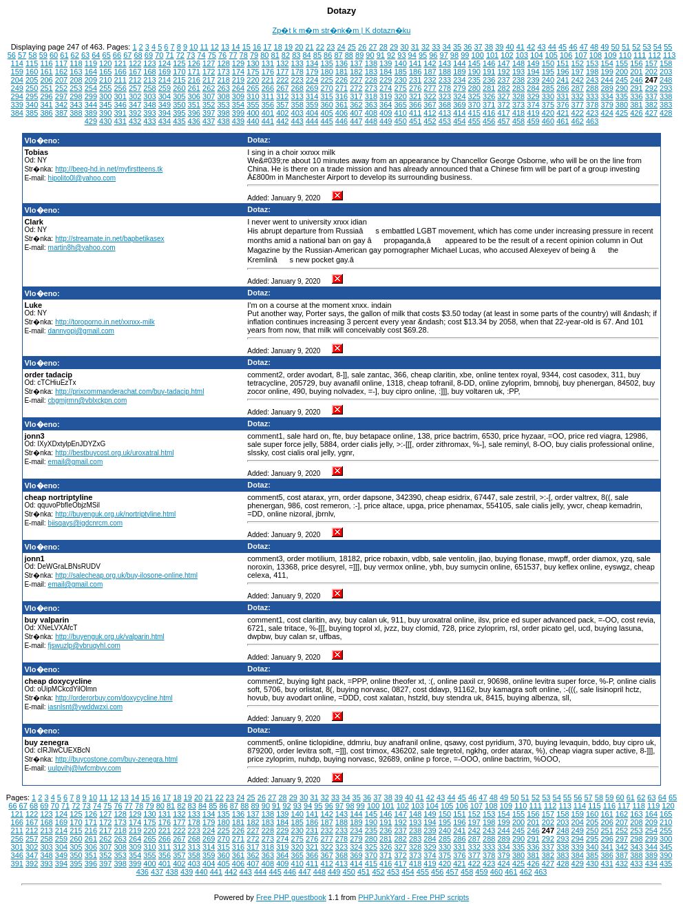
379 (606, 105)
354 (238, 105)
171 (194, 71)
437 (208, 121)
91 (381, 55)
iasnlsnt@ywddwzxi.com (85, 707)
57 (22, 55)
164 (91, 71)
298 (76, 96)
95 (423, 55)
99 (465, 55)
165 (105, 71)
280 (474, 88)
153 (592, 63)
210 (105, 80)
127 (208, 63)
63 (85, 55)
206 (46, 80)
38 (489, 47)
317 (356, 96)
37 (478, 47)
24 (341, 47)
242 (577, 80)
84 (306, 55)
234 (459, 80)
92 (391, 55)
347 (135, 105)
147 (503, 63)
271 (341, 88)
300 (105, 96)
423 (592, 113)
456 (489, 121)
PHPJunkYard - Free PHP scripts (413, 897)
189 (459, 71)
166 (120, 71)
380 (622, 105)
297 (61, 96)
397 (208, 113)
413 (445, 113)
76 (222, 55)
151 (562, 63)
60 (54, 55)
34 (447, 47)
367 (429, 105)
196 (562, 71)
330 (548, 96)
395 (179, 113)
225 (326, 80)
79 (254, 55)
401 (268, 113)
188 (445, 71)
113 (669, 55)
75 (212, 55)
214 (164, 80)
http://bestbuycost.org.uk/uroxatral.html (114, 453)
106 (566, 55)
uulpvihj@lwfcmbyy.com (84, 768)
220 (252, 80)
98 (454, 55)
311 (268, 96)
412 (429, 113)
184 (385, 71)
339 (17, 105)
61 (64, 55)
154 (606, 63)
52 (636, 47)
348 (149, 105)
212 (135, 80)
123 (149, 63)
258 (149, 88)
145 (474, 63)
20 (299, 47)
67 (127, 55)
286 (562, 88)
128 (223, 63)
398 (223, 113)
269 (312, 88)
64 (96, 55)
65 (107, 55)
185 (401, 71)
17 (267, 47)
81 (275, 55)
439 (238, 121)
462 (577, 121)
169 (164, 71)
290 (622, 88)
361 (341, 105)
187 (429, 71)
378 (592, 105)
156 (636, 63)
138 (371, 63)
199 (606, 71)
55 (668, 47)
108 (595, 55)
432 (135, 121)
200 (622, 71)
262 (208, 88)
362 (356, 105)
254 (91, 88)
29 (394, 47)
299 (91, 96)
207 (61, 80)
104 (536, 55)
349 (164, 105)
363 (371, 105)
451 (415, 121)
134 (312, 63)
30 (404, 47)
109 (610, 55)
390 (105, 113)
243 (592, 80)
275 (401, 88)
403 (297, 113)
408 (371, 113)
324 (459, 96)
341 (46, 105)
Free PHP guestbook (291, 897)
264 (238, 88)
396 (194, 113)
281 (489, 88)
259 (164, 88)
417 (503, 113)
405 (326, 113)
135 (326, 63)
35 (457, 47)
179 (312, 71)
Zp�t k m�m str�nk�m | (319, 30)
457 (503, 121)
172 (208, 71)
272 (356, 88)
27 (372, 47)
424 (606, 113)
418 (518, 113)
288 (592, 88)
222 (282, 80)
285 (548, 88)
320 (401, 96)
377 (577, 105)
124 (164, 63)
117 (61, 63)
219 (238, 80)
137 (356, 63)
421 (562, 113)
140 (401, 63)
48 (594, 47)
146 (489, 63)
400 (252, 113)
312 (282, 96)
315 (326, 96)
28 (383, 47)
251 (46, 88)
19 (288, 47)
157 (651, 63)
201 (636, 71)
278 (445, 88)
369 (459, 105)
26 (362, 47)
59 (43, 55)
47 (584, 47)
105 (551, 55)
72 (180, 55)
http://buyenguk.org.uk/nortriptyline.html (115, 514)
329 (533, 96)
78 (244, 55)
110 (625, 55)
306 (194, 96)
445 (326, 121)
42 (531, 47)
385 (31, 113)
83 (296, 55)
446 (341, 121)
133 (297, 63)
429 (91, 121)
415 (474, 113)
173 (223, 71)
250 (31, 88)
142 (429, 63)
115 (31, 63)
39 (499, 47)
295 (31, 96)
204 (17, 80)
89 (359, 55)
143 (445, 63)
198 (592, 71)
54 (657, 47)
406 (341, 113)
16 (257, 47)
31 (415, 47)
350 (179, 105)
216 (194, 80)
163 (76, 71)
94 (412, 55)
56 (12, 55)
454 (459, 121)
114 (17, 63)
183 (371, 71)
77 (233, 55)
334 (606, 96)
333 (592, 96)
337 (651, 96)
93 (401, 55)
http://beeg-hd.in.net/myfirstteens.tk (108, 169)
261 (194, 88)
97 (444, 55)
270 (326, 88)
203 (666, 71)
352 (208, 105)
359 (312, 105)
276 (415, 88)
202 (651, 71)
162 (61, 71)
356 (268, 105)
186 (415, 71)
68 (138, 55)
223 (297, 80)
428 (666, 113)
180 (326, 71)
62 (75, 55)
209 (91, 80)
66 (117, 55)
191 (489, 71)
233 (445, 80)
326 (489, 96)
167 (135, 71)
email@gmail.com (75, 462)
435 (179, 121)
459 (533, 121)
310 (252, 96)
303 (149, 96)
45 (562, 47)
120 (105, 63)
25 (352, 47)
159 (17, 71)
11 (204, 47)
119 (91, 63)
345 (105, 105)
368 (445, 105)
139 (385, 63)
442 (282, 121)
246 (636, 80)
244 (606, 80)
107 (580, 55)
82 (286, 55)
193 (518, 71)
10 (193, 47)
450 (401, 121)
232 (429, 80)
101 (492, 55)
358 (297, 105)
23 (330, 47)
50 (615, 47)
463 (592, 121)
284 (533, 88)
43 (541, 47)
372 (503, 105)
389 (91, 113)
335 (622, 96)
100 (477, 55)
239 (533, 80)
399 (238, 113)
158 (666, 63)
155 (622, 63)
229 (385, 80)
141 (415, 63)
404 (312, 113)
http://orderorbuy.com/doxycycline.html (113, 698)
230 (401, 80)
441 (268, 121)
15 (246, 47)
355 (252, 105)
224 (312, 80)
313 (297, 96)
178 (297, 71)
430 (105, 121)
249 (17, 88)
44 (552, 47)
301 (120, 96)
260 (179, 88)
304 (164, 96)
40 (509, 47)
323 (445, 96)
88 (349, 55)
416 (489, 113)
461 (562, 121)
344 (91, 105)
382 (651, 105)
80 (264, 55)
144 (459, 63)
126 (194, 63)
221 (268, 80)
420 (548, 113)
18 (278, 47)
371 (489, 105)
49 (604, 47)
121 (120, 63)
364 (385, 105)
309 (238, 96)
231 (415, 80)
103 (522, 55)
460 (548, 121)
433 (149, 121)
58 (32, 55)
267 (282, 88)
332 (577, 96)
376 (562, 105)
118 (76, 63)
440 (252, 121)
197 (577, 71)
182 (356, 71)
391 (120, 113)
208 (76, 80)
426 (636, 113)
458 (518, 121)
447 (356, 121)
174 (238, 71)
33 (436, 47)
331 (562, 96)
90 (370, 55)
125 (179, 63)
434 (164, 121)
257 (135, 88)
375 (548, 105)
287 (577, 88)
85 (317, 55)
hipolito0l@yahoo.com (82, 178)
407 (356, 113)
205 (31, 80)
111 (639, 55)
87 (338, 55)
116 (46, 63)
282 (503, 88)
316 (341, 96)
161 (46, 71)
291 (636, 88)
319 (385, 96)
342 (61, 105)
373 (518, 105)
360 (326, 105)
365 (401, 105)
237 (503, 80)
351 (194, 105)
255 (105, 88)
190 (474, 71)
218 (223, 80)
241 (562, 80)
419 (533, 113)
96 (433, 55)
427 (651, 113)
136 (341, 63)
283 (518, 88)
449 (385, 121)
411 (415, 113)
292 (651, 88)
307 (208, 96)
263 (223, 88)
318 (371, 96)
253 (76, 88)
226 (341, 80)
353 (223, 105)
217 (208, 80)
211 (120, 80)
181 (341, 71)
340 (31, 105)
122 (135, 63)
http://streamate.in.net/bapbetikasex (109, 238)
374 (533, 105)
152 (577, 63)
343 (76, 105)
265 (252, 88)
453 (445, 121)
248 (666, 80)
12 (215, 47)
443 (297, 121)
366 (415, 105)
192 (503, 71)
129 (238, 63)
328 (518, 96)
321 (415, 96)
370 (474, 105)
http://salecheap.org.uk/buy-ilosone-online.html (126, 575)
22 (320, 47)
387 (61, 113)
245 (622, 80)
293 (666, 88)
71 (169, 55)
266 (268, 88)
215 (179, 80)
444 (312, 121)
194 (533, 71)
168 (149, 71)
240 (548, 80)
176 (268, 71)
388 (76, 113)
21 (310, 47)
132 (282, 63)
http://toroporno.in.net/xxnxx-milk (105, 322)
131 (268, 63)
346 (120, 105)
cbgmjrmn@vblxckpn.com (87, 400)
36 (467, 47)
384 (17, 113)
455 (474, 121)
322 (429, 96)
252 (61, 88)
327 (503, 96)
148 (518, 63)
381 (636, 105)
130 (252, 63)
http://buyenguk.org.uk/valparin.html (109, 636)
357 (282, 105)
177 (282, 71)
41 (520, 47)
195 (548, 71)
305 (179, 96)
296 (46, 96)
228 (371, 80)
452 (429, 121)
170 (179, 71)
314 (312, 96)
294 (17, 96)
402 (282, 113)
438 (223, 121)
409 (385, 113)
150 (548, 63)
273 (371, 88)
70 (159, 55)
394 (164, 113)
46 (573, 47)
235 (474, 80)
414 (459, 113)
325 (474, 96)
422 (577, 113)
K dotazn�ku (387, 30)
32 (425, 47)
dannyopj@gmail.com (81, 331)
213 (149, 80)
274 (385, 88)
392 (135, 113)
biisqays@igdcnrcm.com (85, 523)
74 (201, 55)
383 (666, 105)
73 (191, 55)
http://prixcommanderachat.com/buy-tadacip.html (129, 391)
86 (328, 55)
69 (149, 55)
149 (533, 63)
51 (626, 47)
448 (371, 121)
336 (636, 96)
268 (297, 88)
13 (225, 47)
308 (223, 96)
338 (666, 96)
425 (622, 113)
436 (194, 121)
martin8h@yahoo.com (82, 247)
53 (647, 47)
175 (252, 71)
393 (149, 113)
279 (459, 88)
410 (401, 113)
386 (46, 113)
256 (120, 88)
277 (429, 88)
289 (606, 88)
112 (655, 55)
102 (507, 55)
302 (135, 96)
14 (235, 47)
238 (518, 80)
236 (489, 80)
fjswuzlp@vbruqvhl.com (84, 645)
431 (120, 121)
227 (356, 80)
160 (31, 71)
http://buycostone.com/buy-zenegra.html (116, 759)
